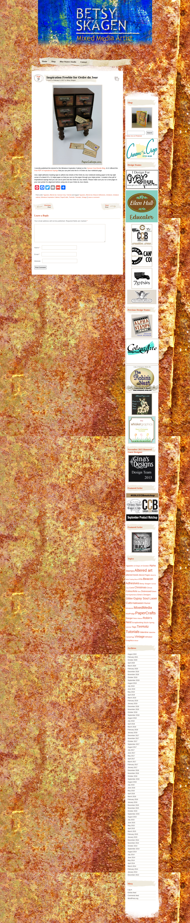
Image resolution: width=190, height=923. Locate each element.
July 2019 (131, 686)
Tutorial (68, 195)
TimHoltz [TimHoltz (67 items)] (143, 626)
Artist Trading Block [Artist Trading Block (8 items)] (132, 579)
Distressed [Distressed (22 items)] (146, 591)
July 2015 (131, 820)
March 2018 (132, 727)
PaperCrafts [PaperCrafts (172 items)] (145, 613)
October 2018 (132, 712)
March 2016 (132, 796)
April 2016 (131, 794)
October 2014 (132, 846)
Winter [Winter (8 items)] (136, 640)
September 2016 (133, 779)
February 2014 (133, 869)
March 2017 (132, 762)
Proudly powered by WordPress (42, 906)
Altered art (53, 195)
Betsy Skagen (71, 80)
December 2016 (133, 770)
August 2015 (132, 817)
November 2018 (133, 709)
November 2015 (133, 808)
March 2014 (132, 866)
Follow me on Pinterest (134, 136)
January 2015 (132, 837)
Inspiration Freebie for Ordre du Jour (116, 78)
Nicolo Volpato (69, 906)
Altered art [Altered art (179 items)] (143, 570)
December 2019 (133, 672)
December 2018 (133, 706)
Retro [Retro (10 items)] (135, 618)
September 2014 (133, 849)
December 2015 (133, 805)
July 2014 (131, 855)
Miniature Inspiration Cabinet (50, 197)
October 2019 (132, 677)
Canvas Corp (61, 195)
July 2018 (131, 721)
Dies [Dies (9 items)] (139, 591)
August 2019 (132, 683)
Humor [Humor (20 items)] (147, 603)
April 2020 (131, 663)
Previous (42, 206)
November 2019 (133, 674)
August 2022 (132, 654)
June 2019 (131, 689)
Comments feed (133, 895)
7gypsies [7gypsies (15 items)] (129, 566)
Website (37, 264)
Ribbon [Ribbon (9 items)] (140, 618)
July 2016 (131, 785)
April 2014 (131, 863)
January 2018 (132, 733)
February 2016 (133, 799)
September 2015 (133, 814)
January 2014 (132, 872)
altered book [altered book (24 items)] (132, 575)
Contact (83, 62)
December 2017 (133, 735)
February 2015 (133, 834)
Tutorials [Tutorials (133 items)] (132, 632)
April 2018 (131, 724)
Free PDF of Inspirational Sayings (46, 171)
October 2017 (132, 741)
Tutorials (78, 197)
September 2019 (133, 680)
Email (37, 258)
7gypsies (46, 195)
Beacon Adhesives (99, 195)
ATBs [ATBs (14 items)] (140, 579)
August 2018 (132, 718)
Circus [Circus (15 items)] (149, 588)
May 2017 (131, 756)
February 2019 (133, 701)
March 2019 (132, 698)
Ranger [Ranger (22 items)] (129, 618)
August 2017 (132, 747)
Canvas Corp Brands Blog (96, 168)
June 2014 (131, 857)
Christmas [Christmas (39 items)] (140, 587)
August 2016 (132, 782)
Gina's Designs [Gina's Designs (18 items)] (144, 594)
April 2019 (131, 695)
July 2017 (131, 750)
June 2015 (131, 823)
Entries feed (132, 893)
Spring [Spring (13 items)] (151, 623)
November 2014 (133, 843)
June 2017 (131, 753)
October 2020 (132, 660)
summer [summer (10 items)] (128, 627)
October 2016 (132, 776)
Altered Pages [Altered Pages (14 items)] (144, 575)
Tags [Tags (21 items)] (134, 627)
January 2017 (132, 767)
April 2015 (131, 828)
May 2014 (131, 860)
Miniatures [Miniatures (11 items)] (129, 608)
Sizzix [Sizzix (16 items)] (146, 622)
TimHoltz (72, 197)
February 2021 (133, 657)
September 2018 (133, 715)
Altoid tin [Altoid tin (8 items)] (153, 575)
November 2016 (133, 773)
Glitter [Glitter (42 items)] (129, 598)
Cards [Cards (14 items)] (131, 588)
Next (113, 206)
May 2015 (131, 825)
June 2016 (131, 788)
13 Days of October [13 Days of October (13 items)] (141, 566)
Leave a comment (93, 197)
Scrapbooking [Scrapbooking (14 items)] (137, 622)
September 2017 (133, 744)
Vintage (84, 197)
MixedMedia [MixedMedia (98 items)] (143, 607)
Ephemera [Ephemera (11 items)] (133, 595)
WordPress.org (133, 898)
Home (44, 61)
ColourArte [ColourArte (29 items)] (131, 591)
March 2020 (132, 666)
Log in (130, 890)
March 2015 (132, 831)
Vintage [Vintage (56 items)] (140, 636)
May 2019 (131, 692)
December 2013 (133, 875)
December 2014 (133, 840)
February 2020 (133, 669)
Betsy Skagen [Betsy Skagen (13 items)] (145, 584)
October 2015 (132, 811)
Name (37, 251)
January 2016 (132, 802)
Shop (53, 61)
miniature (109, 195)
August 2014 (132, 852)
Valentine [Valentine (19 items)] (144, 632)
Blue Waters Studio (68, 62)
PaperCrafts (64, 197)
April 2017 (131, 759)
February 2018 (133, 730)
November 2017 (133, 738)
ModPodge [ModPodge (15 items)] (130, 614)
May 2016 (131, 791)
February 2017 (133, 764)
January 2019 (132, 703)
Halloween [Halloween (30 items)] (138, 603)
